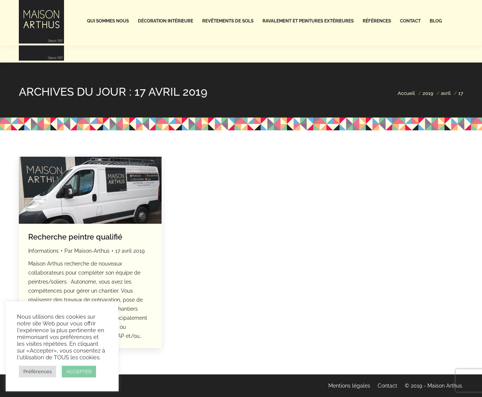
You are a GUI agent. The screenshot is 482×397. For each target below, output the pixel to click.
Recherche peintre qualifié (75, 236)
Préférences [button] (37, 371)
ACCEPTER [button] (79, 371)
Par (87, 251)
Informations (43, 251)
